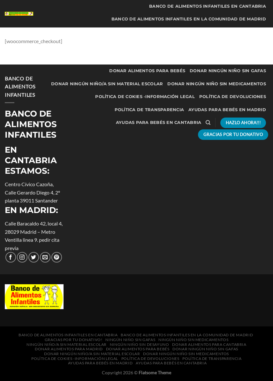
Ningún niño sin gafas (152, 32)
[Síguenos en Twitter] (33, 257)
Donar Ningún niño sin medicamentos (216, 83)
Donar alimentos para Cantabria (138, 58)
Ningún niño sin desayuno (232, 44)
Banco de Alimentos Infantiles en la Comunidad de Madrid (188, 19)
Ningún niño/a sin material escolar (146, 44)
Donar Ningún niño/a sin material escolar (107, 83)
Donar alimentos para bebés (147, 70)
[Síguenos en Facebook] (10, 257)
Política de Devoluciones (232, 96)
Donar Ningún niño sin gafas (228, 70)
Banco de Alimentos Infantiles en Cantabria (207, 6)
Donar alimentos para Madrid (226, 58)
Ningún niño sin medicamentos (226, 32)
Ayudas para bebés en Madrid (227, 109)
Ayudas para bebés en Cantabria (158, 122)
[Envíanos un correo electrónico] (45, 257)
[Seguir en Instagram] (22, 257)
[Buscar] (208, 123)
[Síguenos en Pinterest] (56, 257)
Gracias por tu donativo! (86, 32)
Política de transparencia (149, 109)
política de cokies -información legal (144, 96)
